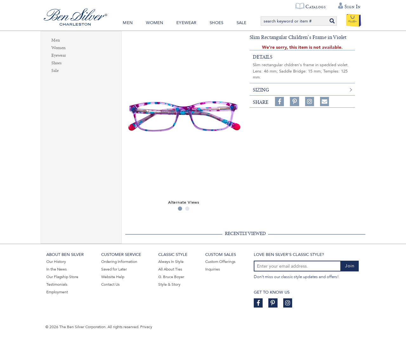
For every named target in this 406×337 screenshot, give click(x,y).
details (262, 57)
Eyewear (186, 23)
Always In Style (171, 261)
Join (350, 266)
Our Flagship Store (62, 276)
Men (128, 23)
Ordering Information (119, 261)
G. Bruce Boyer (171, 276)
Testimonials (56, 284)
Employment (57, 292)
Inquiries (212, 269)
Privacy (146, 326)
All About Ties (170, 269)
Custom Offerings (220, 261)
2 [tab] (187, 209)
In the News (56, 269)
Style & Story (169, 284)
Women (154, 23)
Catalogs (315, 6)
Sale (242, 23)
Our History (56, 261)
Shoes (216, 23)
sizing (261, 89)
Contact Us (110, 284)
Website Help (112, 276)
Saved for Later (114, 269)
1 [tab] (180, 209)
